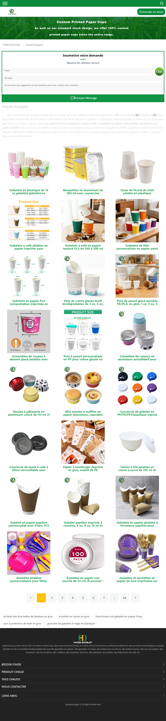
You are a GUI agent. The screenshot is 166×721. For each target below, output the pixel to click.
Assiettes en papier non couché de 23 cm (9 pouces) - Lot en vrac (83, 581)
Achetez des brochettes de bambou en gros (28, 616)
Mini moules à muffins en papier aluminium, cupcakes (83, 413)
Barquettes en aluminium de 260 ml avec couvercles (83, 192)
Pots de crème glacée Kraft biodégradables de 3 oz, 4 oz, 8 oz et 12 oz (83, 303)
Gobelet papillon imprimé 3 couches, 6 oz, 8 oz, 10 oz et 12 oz (82, 525)
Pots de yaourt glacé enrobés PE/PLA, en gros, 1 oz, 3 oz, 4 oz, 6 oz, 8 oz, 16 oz (137, 303)
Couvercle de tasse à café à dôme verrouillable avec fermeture (28, 470)
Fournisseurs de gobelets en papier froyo (119, 616)
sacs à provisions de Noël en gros (22, 623)
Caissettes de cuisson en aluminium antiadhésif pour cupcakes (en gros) (137, 359)
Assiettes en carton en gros (74, 616)
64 (124, 598)
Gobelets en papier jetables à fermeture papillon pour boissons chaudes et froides (137, 525)
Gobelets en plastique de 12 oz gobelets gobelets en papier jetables (28, 193)
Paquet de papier (35, 44)
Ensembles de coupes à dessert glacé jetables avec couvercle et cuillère (29, 359)
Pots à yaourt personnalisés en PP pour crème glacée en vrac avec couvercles (83, 359)
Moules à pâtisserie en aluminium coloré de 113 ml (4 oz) (29, 414)
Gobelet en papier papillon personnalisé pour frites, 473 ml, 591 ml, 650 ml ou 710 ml (29, 525)
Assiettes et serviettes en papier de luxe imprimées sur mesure (137, 581)
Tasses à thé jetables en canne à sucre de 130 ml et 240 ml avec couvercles (137, 470)
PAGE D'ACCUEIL (11, 44)
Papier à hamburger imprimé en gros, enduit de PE (83, 469)
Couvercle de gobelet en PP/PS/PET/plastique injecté (137, 413)
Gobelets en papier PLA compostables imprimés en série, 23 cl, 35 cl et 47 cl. (29, 303)
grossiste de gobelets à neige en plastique (71, 623)
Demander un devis (151, 11)
